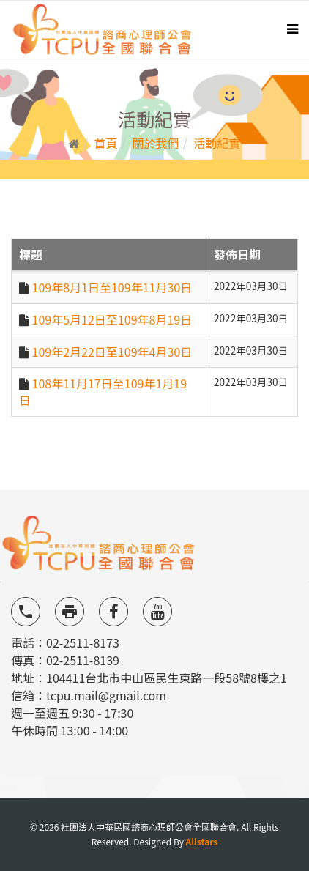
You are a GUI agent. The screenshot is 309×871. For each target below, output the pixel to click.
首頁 (106, 143)
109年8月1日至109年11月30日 (112, 287)
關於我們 (155, 143)
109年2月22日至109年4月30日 (112, 351)
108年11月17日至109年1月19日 (103, 391)
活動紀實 (216, 143)
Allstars (202, 841)
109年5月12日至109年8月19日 (112, 319)
